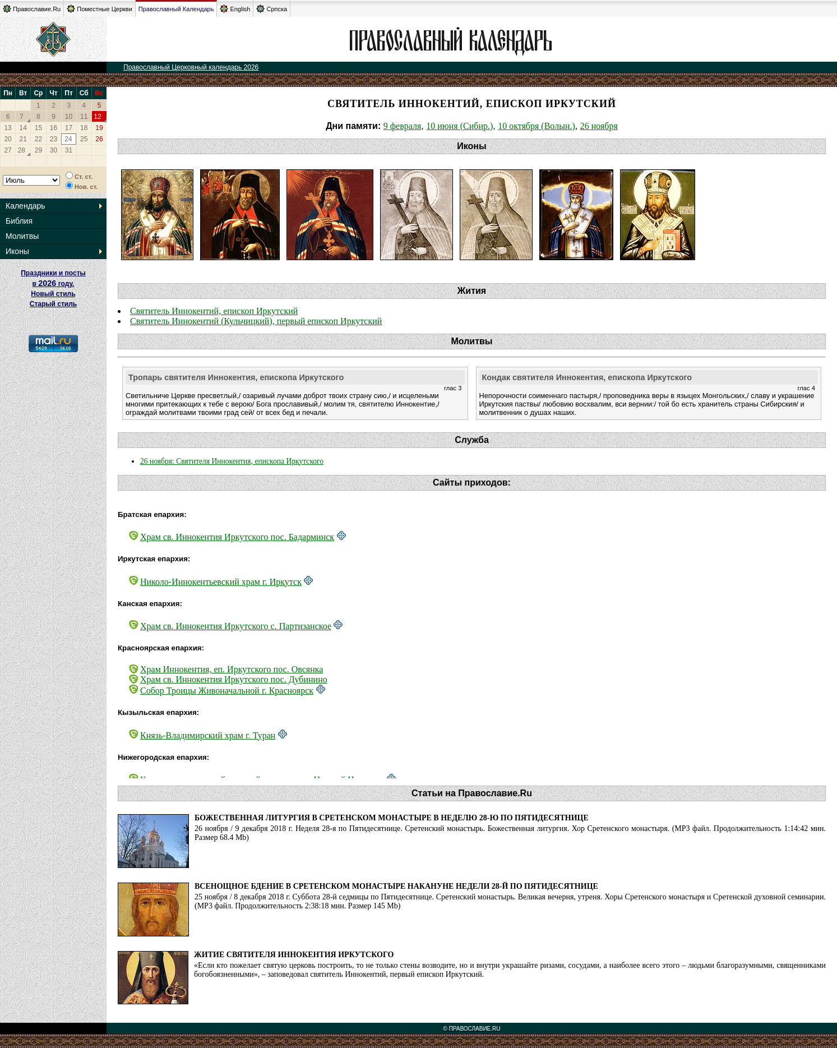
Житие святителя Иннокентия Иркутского (294, 954)
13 (7, 128)
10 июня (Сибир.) (459, 126)
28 (21, 150)
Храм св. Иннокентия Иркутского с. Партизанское (235, 626)
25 (83, 139)
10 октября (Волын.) (536, 126)
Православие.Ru (32, 8)
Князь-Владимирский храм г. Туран (207, 735)
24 (68, 139)
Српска (271, 8)
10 (68, 117)
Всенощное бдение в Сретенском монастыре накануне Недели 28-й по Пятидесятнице (396, 886)
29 (38, 150)
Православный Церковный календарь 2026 (190, 67)
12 (97, 117)
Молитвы (22, 236)
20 (7, 139)
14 (23, 128)
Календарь (25, 205)
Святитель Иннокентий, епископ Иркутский (214, 311)
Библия (19, 220)
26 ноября (599, 126)
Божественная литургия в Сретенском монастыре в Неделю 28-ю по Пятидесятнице (392, 818)
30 (53, 150)
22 (38, 139)
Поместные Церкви (99, 8)
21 (23, 139)
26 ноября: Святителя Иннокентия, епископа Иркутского (231, 461)
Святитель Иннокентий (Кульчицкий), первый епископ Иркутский (256, 321)
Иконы (17, 251)
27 (7, 150)
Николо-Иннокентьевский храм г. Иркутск (221, 582)
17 (68, 128)
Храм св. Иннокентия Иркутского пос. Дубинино (233, 679)
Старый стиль (53, 304)
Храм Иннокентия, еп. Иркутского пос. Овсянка (231, 669)
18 (83, 128)
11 (83, 117)
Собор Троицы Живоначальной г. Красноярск (226, 690)
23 (53, 139)
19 (99, 128)
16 (53, 128)
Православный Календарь (176, 9)
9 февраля (402, 126)
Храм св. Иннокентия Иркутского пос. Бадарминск (237, 537)
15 (38, 128)
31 (68, 150)
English (235, 8)
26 (99, 139)
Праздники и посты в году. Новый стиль (53, 283)
